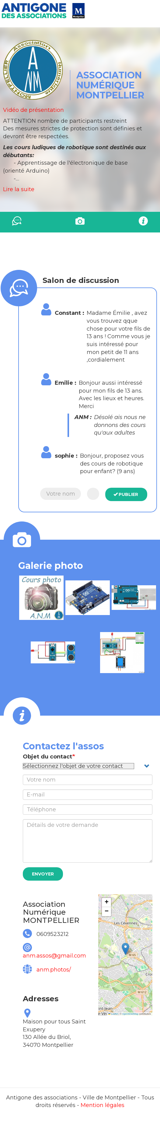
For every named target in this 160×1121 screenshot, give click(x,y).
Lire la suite (18, 189)
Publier (125, 494)
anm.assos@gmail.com (54, 955)
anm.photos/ (54, 969)
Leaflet (113, 1014)
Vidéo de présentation (33, 110)
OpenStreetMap (130, 1014)
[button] (41, 598)
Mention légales (102, 1105)
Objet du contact (47, 756)
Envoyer (43, 874)
